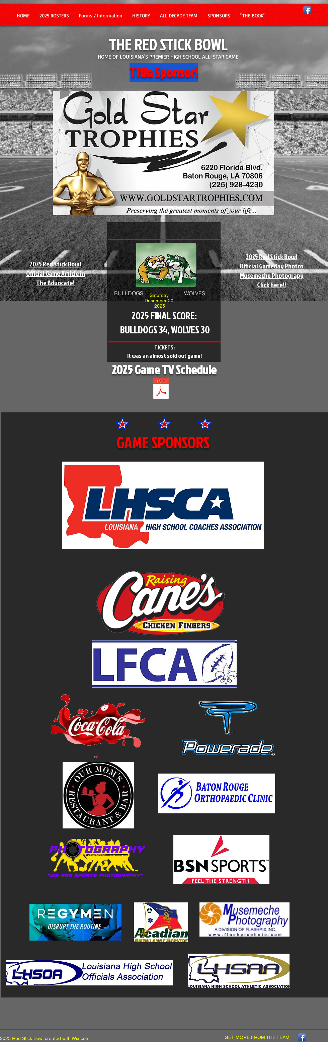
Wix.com (81, 1038)
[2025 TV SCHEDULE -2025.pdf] (161, 389)
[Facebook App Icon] (307, 10)
